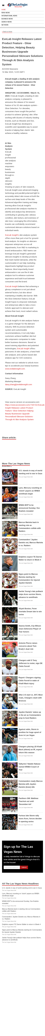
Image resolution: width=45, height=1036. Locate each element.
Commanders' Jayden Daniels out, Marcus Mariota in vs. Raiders (31, 543)
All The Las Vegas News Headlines (20, 883)
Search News (7, 22)
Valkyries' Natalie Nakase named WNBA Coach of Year (29, 767)
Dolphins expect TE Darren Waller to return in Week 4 (21, 924)
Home (4, 10)
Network (5, 25)
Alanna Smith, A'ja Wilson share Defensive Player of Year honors (30, 629)
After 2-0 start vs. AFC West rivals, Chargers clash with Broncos (31, 698)
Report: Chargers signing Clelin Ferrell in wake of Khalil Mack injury (30, 681)
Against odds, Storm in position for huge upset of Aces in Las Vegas (30, 732)
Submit (24, 867)
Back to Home (7, 32)
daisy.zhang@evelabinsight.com (18, 384)
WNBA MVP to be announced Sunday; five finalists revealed (29, 508)
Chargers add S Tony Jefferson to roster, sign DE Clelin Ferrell (30, 663)
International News (9, 16)
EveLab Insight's (12, 235)
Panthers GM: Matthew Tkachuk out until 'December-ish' (28, 801)
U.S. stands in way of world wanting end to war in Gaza (22, 888)
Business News (7, 19)
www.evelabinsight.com (15, 369)
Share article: (9, 437)
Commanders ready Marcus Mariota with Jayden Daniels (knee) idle (31, 784)
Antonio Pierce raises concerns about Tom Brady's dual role (28, 646)
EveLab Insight (11, 286)
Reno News (6, 13)
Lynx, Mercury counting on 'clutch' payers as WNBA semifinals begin (30, 491)
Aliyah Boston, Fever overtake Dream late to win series (30, 612)
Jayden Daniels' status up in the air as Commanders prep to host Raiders (30, 715)
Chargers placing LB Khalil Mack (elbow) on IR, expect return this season (30, 750)
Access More (6, 466)
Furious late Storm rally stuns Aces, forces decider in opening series (30, 819)
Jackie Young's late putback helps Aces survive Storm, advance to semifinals (31, 594)
